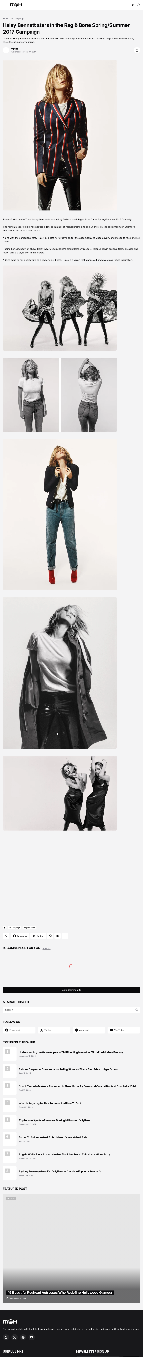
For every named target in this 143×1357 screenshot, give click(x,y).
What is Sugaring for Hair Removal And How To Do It (50, 1103)
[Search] (138, 5)
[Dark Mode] (132, 5)
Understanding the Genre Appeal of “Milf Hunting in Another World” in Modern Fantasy (71, 1052)
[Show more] (65, 936)
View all (47, 948)
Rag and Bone (29, 928)
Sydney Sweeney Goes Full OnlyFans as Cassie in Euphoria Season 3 (60, 1171)
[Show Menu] (4, 5)
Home (6, 18)
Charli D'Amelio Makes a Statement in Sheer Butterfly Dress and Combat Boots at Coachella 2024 (77, 1086)
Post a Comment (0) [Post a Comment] (71, 990)
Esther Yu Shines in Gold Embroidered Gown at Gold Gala (53, 1137)
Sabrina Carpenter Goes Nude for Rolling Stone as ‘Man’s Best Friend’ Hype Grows (68, 1069)
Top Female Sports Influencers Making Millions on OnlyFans (54, 1120)
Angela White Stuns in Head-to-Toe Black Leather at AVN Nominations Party (64, 1154)
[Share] (137, 50)
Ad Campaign (17, 18)
